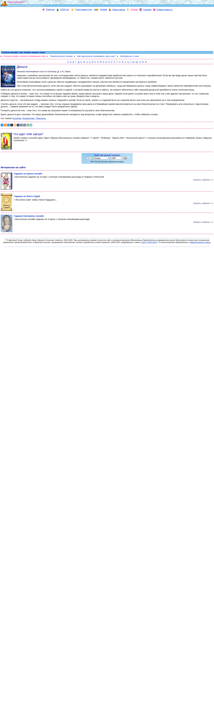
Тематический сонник (61, 56)
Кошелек (16, 118)
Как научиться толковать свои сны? (96, 56)
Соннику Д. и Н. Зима (58, 71)
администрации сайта (200, 242)
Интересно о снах (129, 56)
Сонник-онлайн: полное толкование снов (24, 56)
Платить (41, 118)
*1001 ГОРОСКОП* (149, 242)
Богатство (29, 118)
